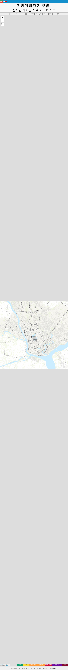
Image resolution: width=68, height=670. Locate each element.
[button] (2, 17)
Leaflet (2, 664)
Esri (7, 665)
